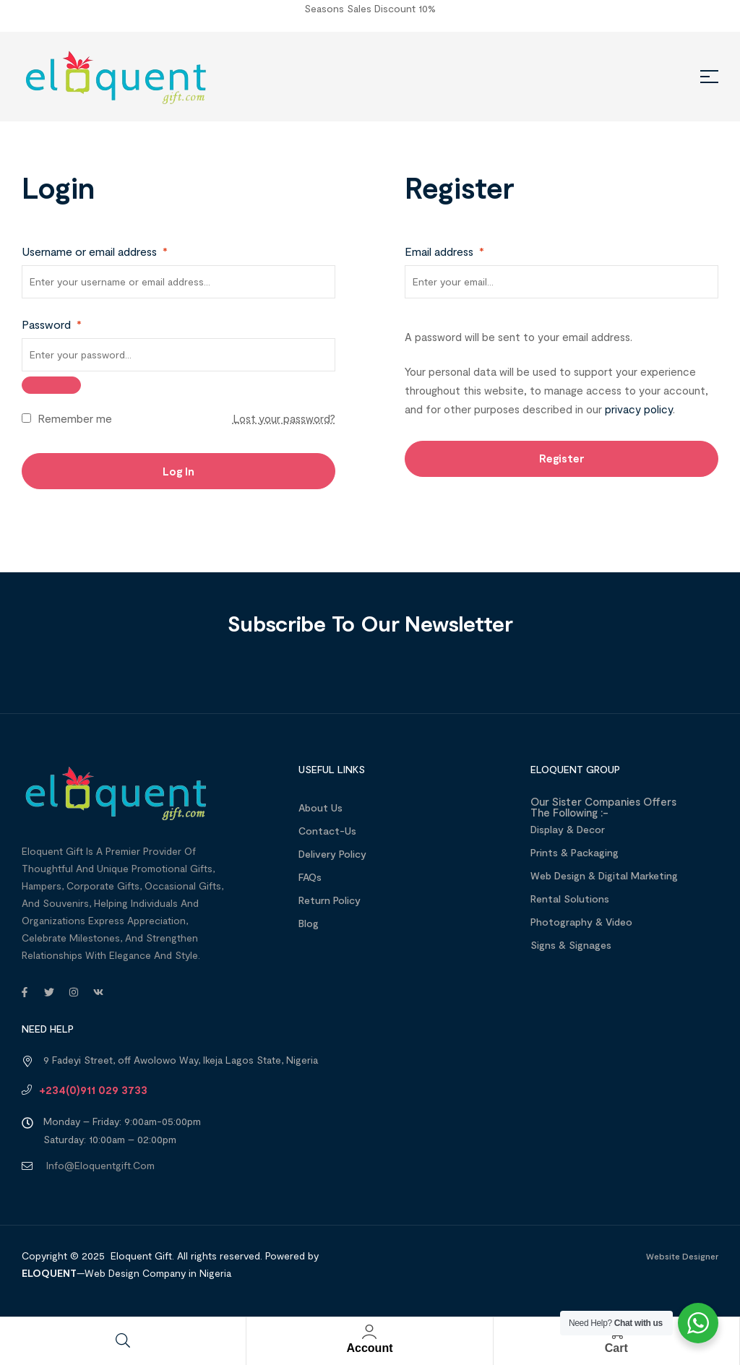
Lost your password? (284, 418)
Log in (178, 471)
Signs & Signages (570, 945)
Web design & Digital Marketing (604, 875)
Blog (308, 923)
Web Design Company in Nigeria (158, 1273)
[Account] (369, 1332)
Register (562, 458)
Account (369, 1348)
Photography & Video (581, 922)
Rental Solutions (569, 898)
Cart (616, 1348)
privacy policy (639, 408)
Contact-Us (327, 830)
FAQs (310, 877)
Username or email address (95, 251)
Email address (444, 251)
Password (52, 324)
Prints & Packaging (574, 852)
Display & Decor (567, 829)
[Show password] (51, 385)
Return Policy (329, 900)
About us (320, 807)
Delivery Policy (332, 854)
